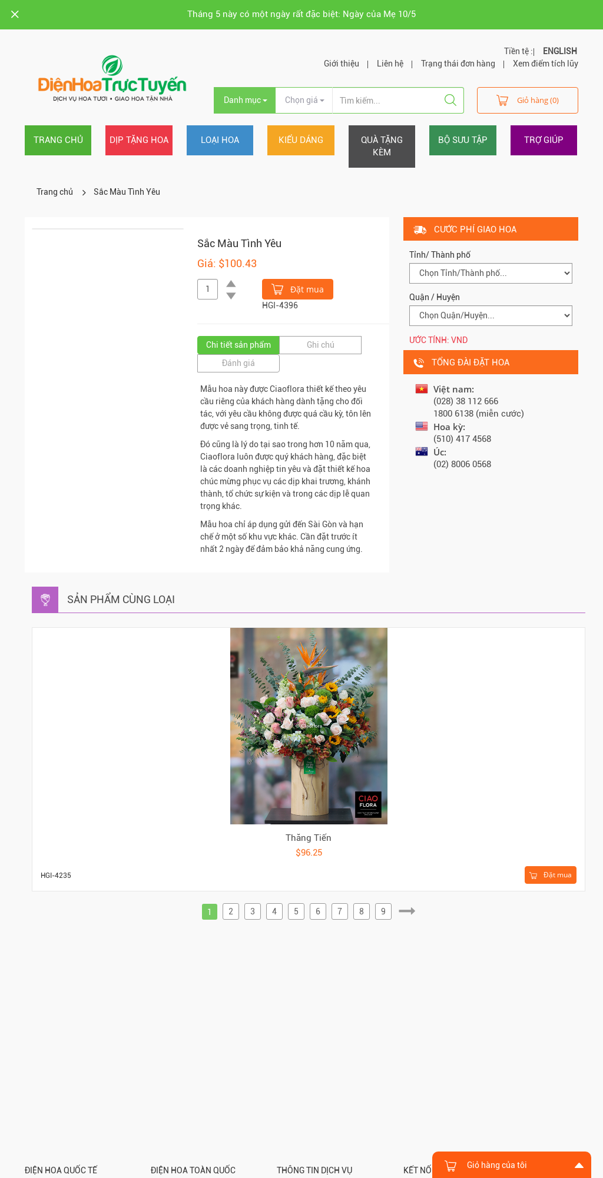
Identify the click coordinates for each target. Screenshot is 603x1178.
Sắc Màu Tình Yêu (127, 192)
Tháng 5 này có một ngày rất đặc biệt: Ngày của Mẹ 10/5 (301, 14)
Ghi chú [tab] (320, 345)
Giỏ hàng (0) (527, 100)
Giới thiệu (341, 63)
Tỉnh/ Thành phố (440, 254)
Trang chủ (58, 140)
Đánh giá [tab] (238, 363)
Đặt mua (297, 288)
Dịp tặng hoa (139, 140)
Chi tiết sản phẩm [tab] (238, 345)
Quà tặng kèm (382, 146)
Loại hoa (220, 140)
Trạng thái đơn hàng (458, 63)
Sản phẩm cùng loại (121, 599)
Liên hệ (390, 63)
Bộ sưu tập (463, 140)
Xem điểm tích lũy (545, 63)
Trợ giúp (544, 140)
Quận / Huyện (434, 297)
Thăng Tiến (309, 838)
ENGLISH (560, 51)
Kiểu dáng (301, 140)
